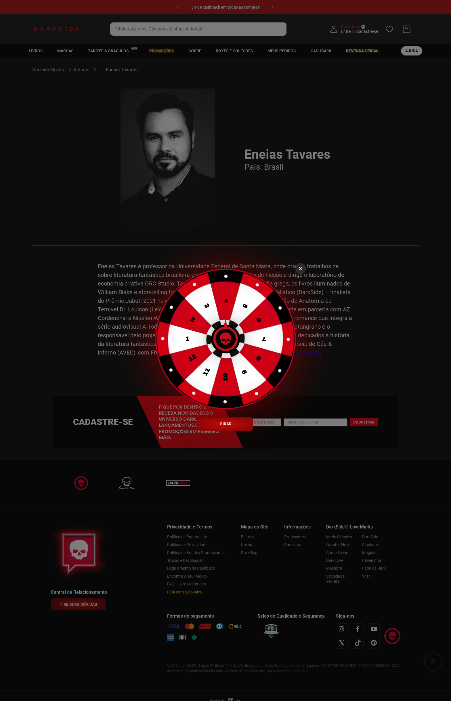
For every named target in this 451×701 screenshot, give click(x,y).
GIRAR (226, 424)
